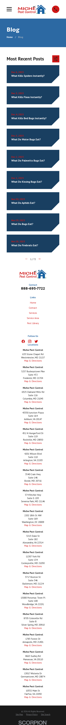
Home (33, 302)
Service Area (33, 318)
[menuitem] (19, 714)
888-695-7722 (33, 288)
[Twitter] (36, 341)
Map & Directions (33, 360)
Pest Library (33, 323)
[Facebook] (23, 341)
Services (33, 312)
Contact (33, 307)
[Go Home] (10, 37)
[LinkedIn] (42, 341)
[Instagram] (29, 341)
